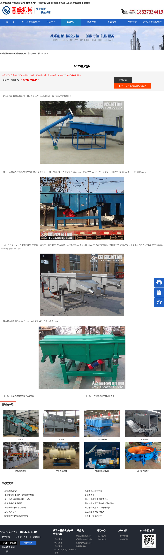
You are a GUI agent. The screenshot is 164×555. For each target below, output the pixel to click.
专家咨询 (123, 80)
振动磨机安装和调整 (93, 491)
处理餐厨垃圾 (10, 512)
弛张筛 (20, 439)
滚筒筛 (61, 439)
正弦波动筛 (143, 439)
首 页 (10, 22)
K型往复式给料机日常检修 (103, 396)
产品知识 (6, 537)
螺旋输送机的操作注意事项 (16, 516)
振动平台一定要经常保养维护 (97, 507)
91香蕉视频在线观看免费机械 (13, 53)
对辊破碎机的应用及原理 (15, 507)
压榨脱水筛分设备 (84, 543)
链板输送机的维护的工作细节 (23, 396)
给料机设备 (81, 546)
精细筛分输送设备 (84, 536)
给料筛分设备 (21, 537)
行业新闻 (102, 536)
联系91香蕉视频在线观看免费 (132, 85)
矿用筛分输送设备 (84, 539)
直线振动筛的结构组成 (94, 512)
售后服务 (58, 542)
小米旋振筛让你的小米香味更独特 (19, 495)
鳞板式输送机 (20, 471)
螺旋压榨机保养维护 (13, 503)
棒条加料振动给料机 (93, 516)
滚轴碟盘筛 (89, 495)
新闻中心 (32, 53)
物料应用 (37, 537)
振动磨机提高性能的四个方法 (17, 499)
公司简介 (58, 539)
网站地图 (28, 543)
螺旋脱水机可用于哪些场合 (96, 499)
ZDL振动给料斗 (143, 471)
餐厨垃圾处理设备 (102, 471)
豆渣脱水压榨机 (11, 491)
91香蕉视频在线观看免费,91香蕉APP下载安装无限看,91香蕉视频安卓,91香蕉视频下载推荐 (45, 3)
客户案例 (124, 536)
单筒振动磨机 (61, 471)
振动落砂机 (102, 439)
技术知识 (42, 53)
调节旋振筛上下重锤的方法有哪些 (99, 503)
